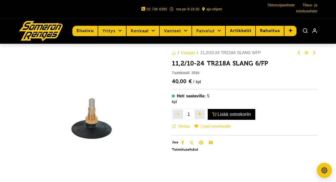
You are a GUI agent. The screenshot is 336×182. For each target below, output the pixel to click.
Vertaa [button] (181, 126)
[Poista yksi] (178, 114)
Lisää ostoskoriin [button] (231, 114)
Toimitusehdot (185, 149)
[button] (290, 31)
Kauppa (188, 53)
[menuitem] (85, 31)
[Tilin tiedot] (314, 31)
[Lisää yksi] (200, 114)
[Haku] (305, 31)
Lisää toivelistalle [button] (212, 126)
